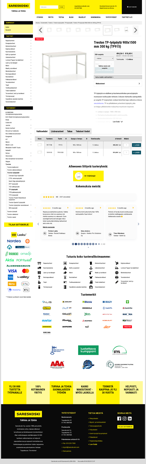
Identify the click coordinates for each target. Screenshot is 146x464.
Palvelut (82, 17)
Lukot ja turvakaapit (11, 63)
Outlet (7, 27)
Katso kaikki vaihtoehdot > (104, 77)
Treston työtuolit (12, 211)
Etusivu (40, 17)
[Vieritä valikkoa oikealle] (135, 30)
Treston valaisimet (12, 214)
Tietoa (61, 17)
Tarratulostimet (10, 82)
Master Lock (9, 145)
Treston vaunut (11, 217)
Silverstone (9, 156)
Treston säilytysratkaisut (14, 170)
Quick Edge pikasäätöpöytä (17, 181)
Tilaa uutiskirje (18, 224)
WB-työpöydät (13, 208)
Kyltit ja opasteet (11, 54)
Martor (8, 142)
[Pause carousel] (88, 247)
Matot (7, 66)
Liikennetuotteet (10, 57)
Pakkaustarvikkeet (11, 79)
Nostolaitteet (9, 77)
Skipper (8, 161)
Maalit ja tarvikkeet (11, 68)
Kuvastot (8, 30)
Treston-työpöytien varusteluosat (19, 205)
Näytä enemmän (49, 227)
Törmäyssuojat (10, 96)
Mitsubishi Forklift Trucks (13, 148)
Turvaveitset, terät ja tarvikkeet (15, 93)
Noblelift (8, 150)
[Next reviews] (138, 224)
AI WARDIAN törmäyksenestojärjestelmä (14, 113)
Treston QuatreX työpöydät (17, 202)
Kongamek (9, 136)
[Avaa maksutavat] (118, 83)
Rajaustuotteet (10, 41)
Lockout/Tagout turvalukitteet (14, 60)
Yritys (50, 17)
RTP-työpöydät (13, 184)
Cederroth (9, 123)
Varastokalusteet (11, 102)
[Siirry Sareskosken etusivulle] (18, 7)
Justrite (8, 125)
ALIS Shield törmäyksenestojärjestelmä (17, 117)
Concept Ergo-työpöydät (16, 176)
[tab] (42, 131)
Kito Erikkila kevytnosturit (13, 134)
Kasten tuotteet (10, 128)
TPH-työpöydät (13, 195)
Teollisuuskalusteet (11, 88)
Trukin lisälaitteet (11, 91)
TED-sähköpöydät (14, 187)
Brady (7, 120)
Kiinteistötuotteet (11, 46)
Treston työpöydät (13, 173)
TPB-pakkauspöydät (15, 192)
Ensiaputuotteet (10, 43)
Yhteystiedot (111, 17)
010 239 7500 (78, 8)
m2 (6, 139)
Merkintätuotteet (11, 71)
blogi (71, 17)
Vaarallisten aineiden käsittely (14, 99)
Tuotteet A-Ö (127, 17)
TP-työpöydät (13, 189)
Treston (8, 164)
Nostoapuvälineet (11, 74)
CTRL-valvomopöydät (15, 178)
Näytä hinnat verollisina (107, 8)
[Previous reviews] (38, 224)
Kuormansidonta (10, 52)
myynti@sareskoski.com (81, 6)
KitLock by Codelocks (12, 131)
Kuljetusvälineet (10, 49)
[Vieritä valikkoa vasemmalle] (40, 30)
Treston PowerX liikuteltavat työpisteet (17, 199)
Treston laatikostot (12, 167)
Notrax (8, 153)
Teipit (7, 85)
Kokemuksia (96, 17)
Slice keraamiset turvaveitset (14, 159)
